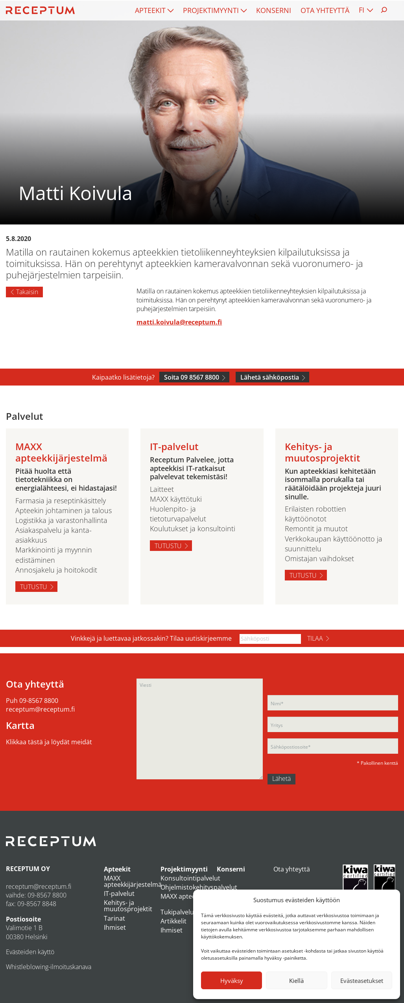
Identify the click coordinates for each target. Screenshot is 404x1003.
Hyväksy (231, 980)
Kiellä (296, 980)
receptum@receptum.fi (40, 709)
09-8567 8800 (38, 700)
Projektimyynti (211, 10)
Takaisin (27, 291)
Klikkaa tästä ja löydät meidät (49, 742)
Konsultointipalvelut (190, 878)
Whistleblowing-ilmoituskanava (48, 966)
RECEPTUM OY (28, 868)
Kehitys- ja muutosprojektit (128, 905)
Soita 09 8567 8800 (191, 377)
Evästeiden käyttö (30, 951)
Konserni (273, 10)
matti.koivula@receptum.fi (179, 322)
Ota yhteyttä (325, 10)
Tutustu (33, 586)
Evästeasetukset (361, 980)
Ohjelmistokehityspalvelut (198, 887)
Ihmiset (115, 927)
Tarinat (114, 918)
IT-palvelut (119, 893)
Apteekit (150, 10)
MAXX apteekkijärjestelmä (133, 881)
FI (361, 10)
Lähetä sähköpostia (269, 377)
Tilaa (315, 638)
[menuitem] (154, 10)
